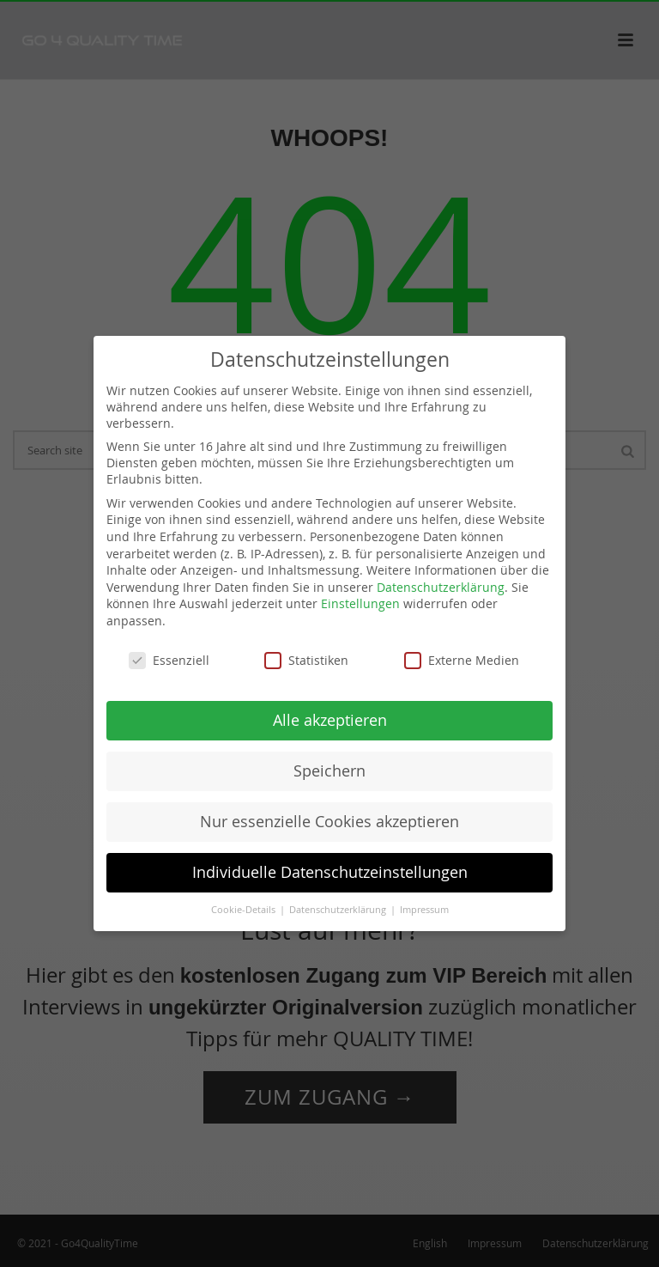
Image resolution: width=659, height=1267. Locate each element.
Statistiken (306, 660)
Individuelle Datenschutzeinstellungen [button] (330, 872)
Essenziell (169, 660)
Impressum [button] (424, 910)
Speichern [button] (329, 771)
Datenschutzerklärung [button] (339, 910)
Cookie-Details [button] (244, 910)
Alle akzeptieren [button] (330, 720)
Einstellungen (360, 603)
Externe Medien (461, 660)
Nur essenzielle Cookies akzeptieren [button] (329, 821)
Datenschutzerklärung (441, 587)
